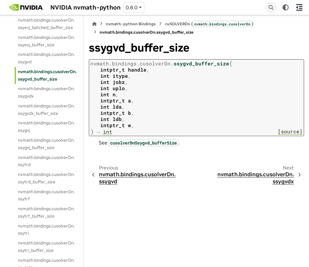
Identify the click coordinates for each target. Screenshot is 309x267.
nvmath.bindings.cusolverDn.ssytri (46, 229)
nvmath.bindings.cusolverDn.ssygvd (46, 58)
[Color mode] (285, 7)
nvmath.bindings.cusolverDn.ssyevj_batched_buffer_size (46, 23)
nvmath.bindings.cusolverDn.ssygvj (46, 126)
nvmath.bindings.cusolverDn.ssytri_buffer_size (46, 246)
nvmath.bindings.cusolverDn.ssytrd (46, 161)
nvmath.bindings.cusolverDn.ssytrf (46, 195)
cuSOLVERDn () (209, 24)
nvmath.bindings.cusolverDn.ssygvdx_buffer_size (46, 109)
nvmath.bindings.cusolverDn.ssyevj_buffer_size (46, 41)
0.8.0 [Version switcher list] (132, 7)
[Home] (94, 24)
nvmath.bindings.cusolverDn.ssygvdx (46, 92)
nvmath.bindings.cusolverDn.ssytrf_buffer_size (46, 212)
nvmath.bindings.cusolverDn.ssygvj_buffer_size (46, 143)
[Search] (271, 7)
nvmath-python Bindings (131, 24)
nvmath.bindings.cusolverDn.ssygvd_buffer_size (47, 75)
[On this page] (299, 7)
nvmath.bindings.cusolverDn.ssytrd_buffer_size (46, 178)
